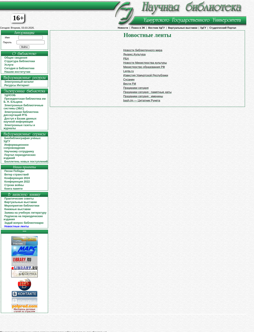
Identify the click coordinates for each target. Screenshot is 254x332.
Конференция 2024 (17, 178)
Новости (123, 27)
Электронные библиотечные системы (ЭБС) (23, 107)
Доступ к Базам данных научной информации (20, 120)
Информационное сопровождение (16, 146)
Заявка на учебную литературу (25, 212)
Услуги (8, 64)
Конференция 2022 (17, 181)
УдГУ (203, 27)
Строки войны (14, 185)
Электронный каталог (19, 81)
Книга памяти (13, 188)
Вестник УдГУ (156, 27)
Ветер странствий (16, 174)
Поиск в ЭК (138, 27)
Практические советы (19, 198)
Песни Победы (14, 171)
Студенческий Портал (222, 27)
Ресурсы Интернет (17, 85)
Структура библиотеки (19, 61)
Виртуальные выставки (182, 27)
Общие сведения (15, 57)
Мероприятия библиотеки (21, 205)
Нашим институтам (17, 71)
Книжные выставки (17, 209)
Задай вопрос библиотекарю (24, 222)
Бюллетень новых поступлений (26, 161)
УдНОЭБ (10, 95)
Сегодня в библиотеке (19, 68)
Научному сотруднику (19, 151)
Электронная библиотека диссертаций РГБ (21, 113)
